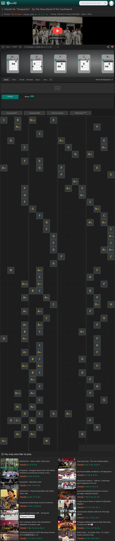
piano (14, 80)
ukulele (21, 80)
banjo (38, 80)
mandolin (30, 80)
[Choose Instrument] (51, 79)
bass (45, 80)
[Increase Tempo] (20, 46)
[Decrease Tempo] (3, 46)
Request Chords (27, 516)
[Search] (105, 3)
